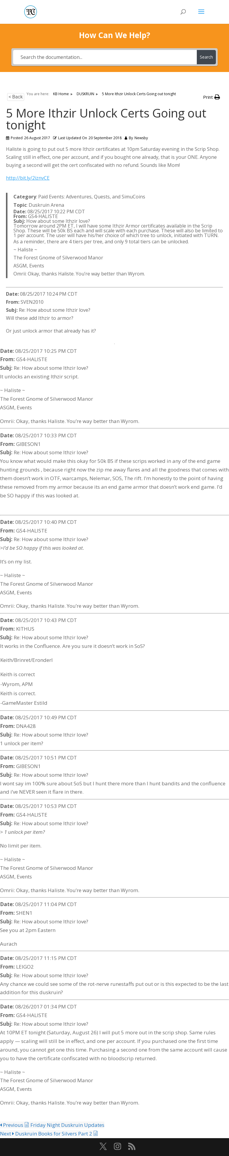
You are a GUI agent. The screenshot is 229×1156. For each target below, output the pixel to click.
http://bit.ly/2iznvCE (27, 178)
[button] (211, 97)
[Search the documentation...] (104, 57)
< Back (16, 97)
